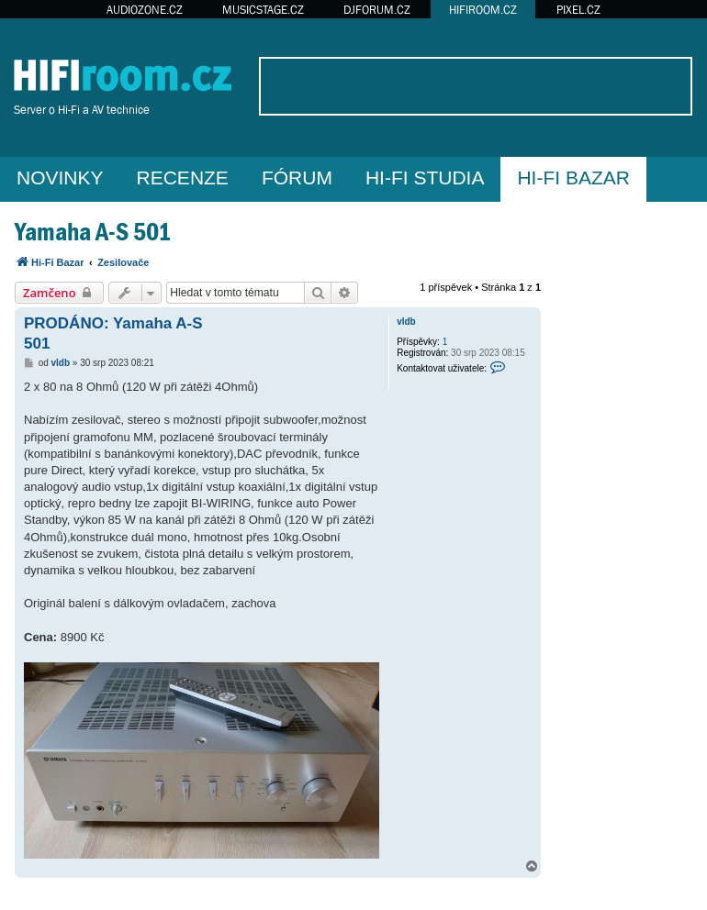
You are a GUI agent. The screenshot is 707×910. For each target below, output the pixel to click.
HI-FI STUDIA (425, 177)
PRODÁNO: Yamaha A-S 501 (113, 333)
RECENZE (183, 177)
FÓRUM (297, 177)
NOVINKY (60, 177)
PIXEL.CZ (578, 10)
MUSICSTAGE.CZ (263, 10)
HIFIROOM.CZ (483, 10)
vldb (406, 321)
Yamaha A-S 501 (93, 231)
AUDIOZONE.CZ (145, 10)
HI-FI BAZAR (573, 177)
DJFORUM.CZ (376, 10)
